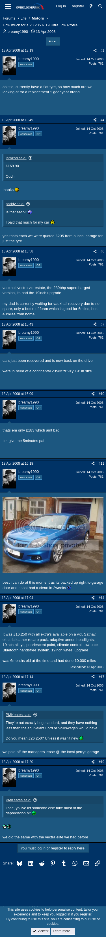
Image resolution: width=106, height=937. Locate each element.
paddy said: (15, 204)
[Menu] (7, 6)
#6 (102, 251)
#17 (101, 677)
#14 (101, 598)
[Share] (95, 50)
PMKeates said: (18, 715)
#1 (102, 50)
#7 (102, 324)
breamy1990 (18, 31)
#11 (101, 464)
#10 (101, 394)
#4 (102, 120)
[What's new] (91, 6)
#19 (101, 762)
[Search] (100, 6)
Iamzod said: (16, 158)
